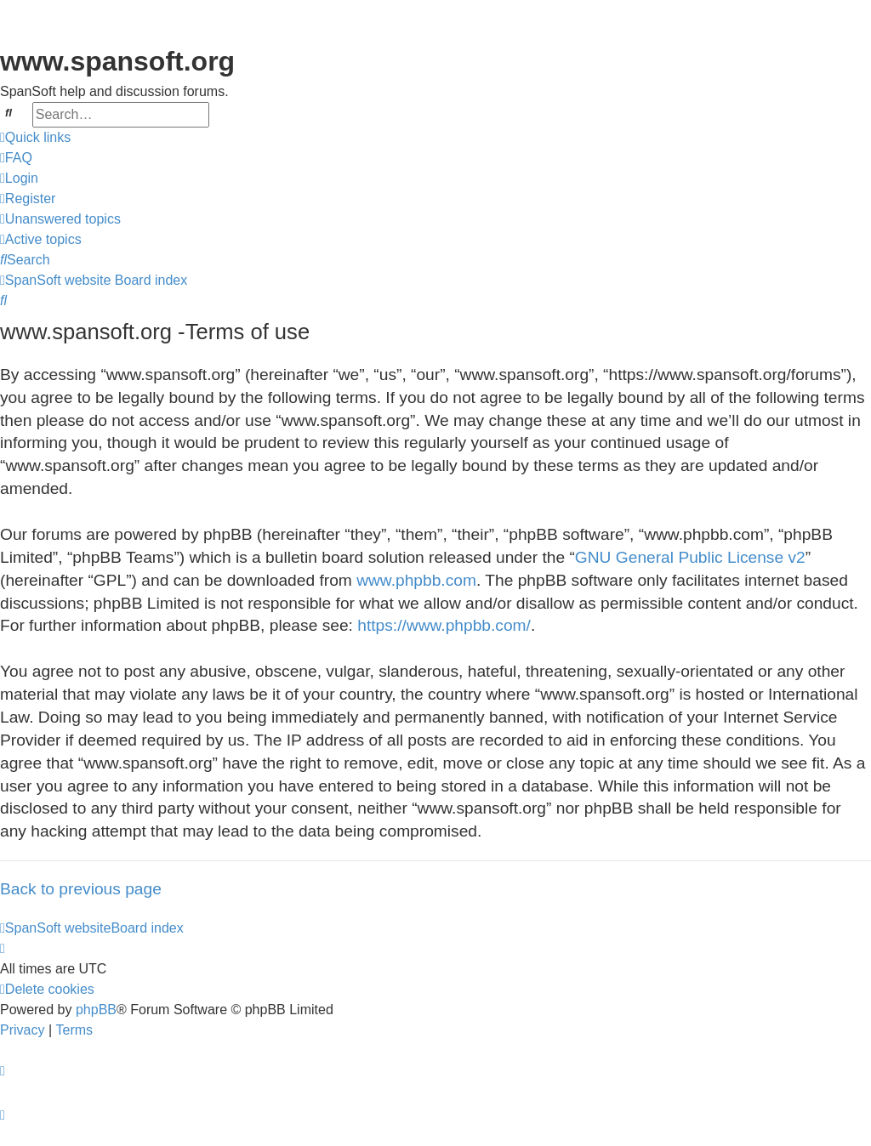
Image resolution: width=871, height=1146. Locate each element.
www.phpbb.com (416, 580)
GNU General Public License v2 (690, 557)
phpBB (96, 1009)
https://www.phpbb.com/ (444, 625)
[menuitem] (16, 158)
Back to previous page (81, 889)
